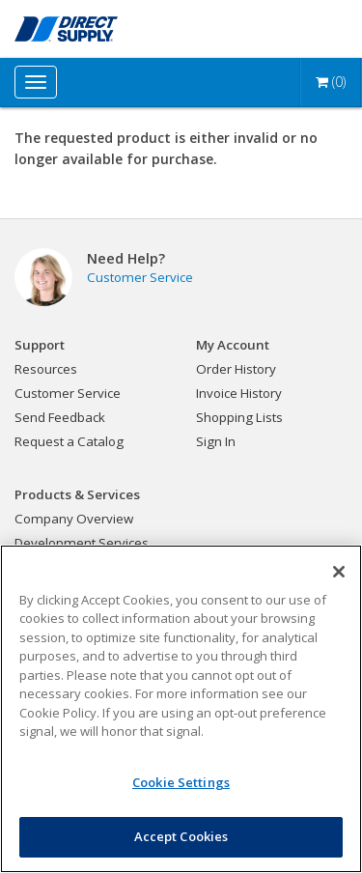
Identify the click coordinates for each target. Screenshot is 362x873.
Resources (45, 369)
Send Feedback (59, 417)
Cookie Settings (181, 782)
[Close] (339, 571)
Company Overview (73, 518)
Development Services (81, 542)
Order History (236, 369)
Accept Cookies (181, 836)
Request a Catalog (69, 441)
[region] (181, 709)
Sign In (216, 441)
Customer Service (140, 277)
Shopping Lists (239, 417)
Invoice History (239, 393)
